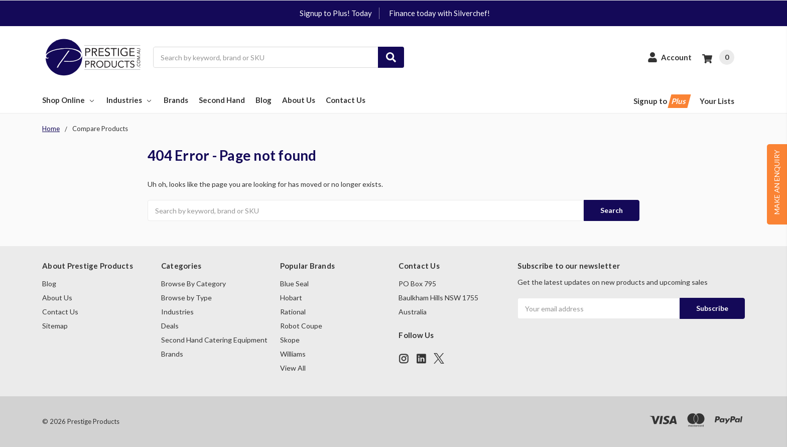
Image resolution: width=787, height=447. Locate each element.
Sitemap (55, 325)
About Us (298, 99)
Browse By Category (193, 283)
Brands (176, 99)
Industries (129, 99)
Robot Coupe (301, 325)
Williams (293, 354)
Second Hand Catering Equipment (214, 340)
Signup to (661, 101)
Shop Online (69, 99)
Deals (170, 325)
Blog (263, 99)
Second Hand (222, 99)
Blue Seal (294, 283)
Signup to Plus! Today (336, 13)
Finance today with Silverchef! (439, 13)
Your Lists (717, 100)
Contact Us (345, 99)
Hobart (291, 297)
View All (293, 368)
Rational (293, 311)
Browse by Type (186, 297)
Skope (290, 340)
